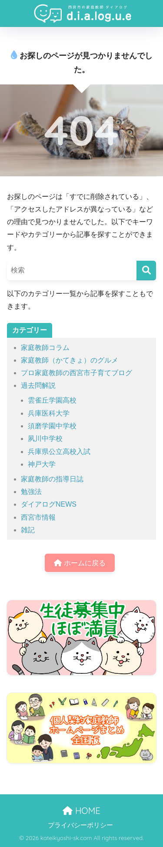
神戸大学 (42, 464)
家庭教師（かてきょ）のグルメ (69, 360)
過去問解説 (38, 385)
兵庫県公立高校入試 (59, 451)
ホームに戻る (79, 563)
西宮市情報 (38, 517)
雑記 (28, 530)
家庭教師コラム (45, 347)
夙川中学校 (45, 438)
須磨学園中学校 (52, 426)
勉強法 (31, 491)
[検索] (146, 270)
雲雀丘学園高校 (52, 400)
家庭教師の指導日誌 (52, 479)
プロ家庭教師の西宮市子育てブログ (76, 372)
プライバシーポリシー (80, 825)
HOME (81, 810)
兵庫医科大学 (49, 413)
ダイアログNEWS (49, 504)
